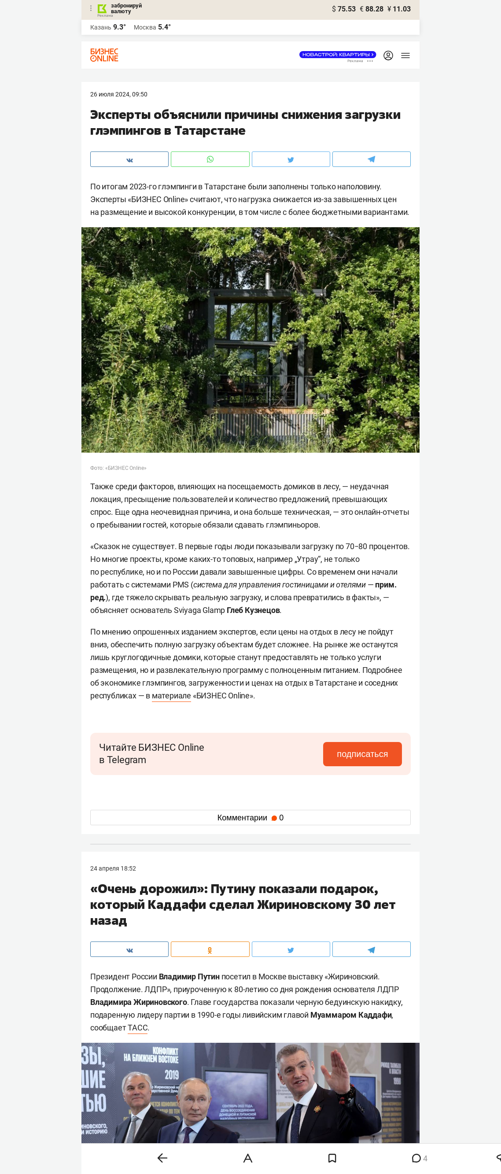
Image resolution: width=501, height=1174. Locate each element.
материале (171, 695)
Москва (145, 27)
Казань (100, 27)
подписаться (364, 754)
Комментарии (250, 817)
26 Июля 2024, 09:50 (118, 94)
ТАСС (137, 1027)
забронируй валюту (126, 8)
